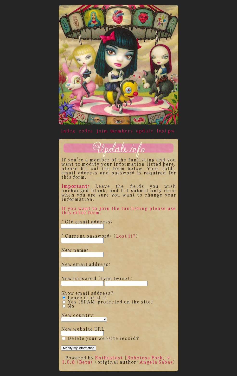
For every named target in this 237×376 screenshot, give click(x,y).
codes (85, 130)
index (68, 130)
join (101, 130)
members (121, 130)
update (144, 130)
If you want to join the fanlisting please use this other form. (118, 210)
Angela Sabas (156, 361)
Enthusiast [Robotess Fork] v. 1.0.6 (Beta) (117, 359)
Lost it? (126, 235)
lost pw (165, 130)
